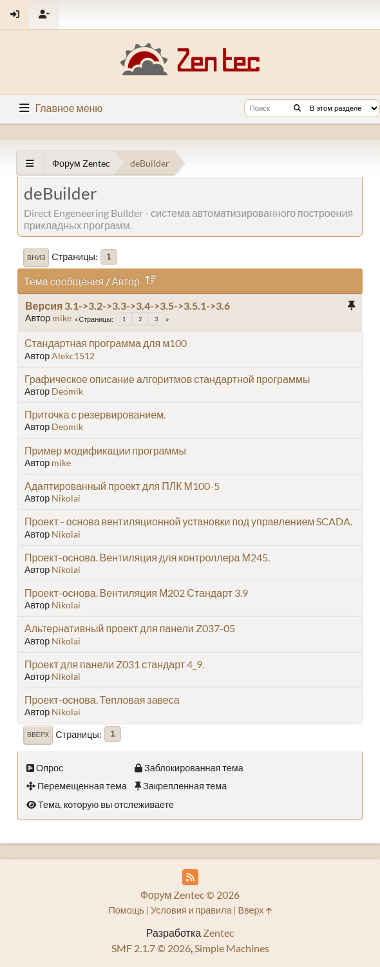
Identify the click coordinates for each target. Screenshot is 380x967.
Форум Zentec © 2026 (190, 894)
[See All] (30, 163)
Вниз (36, 257)
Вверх (38, 734)
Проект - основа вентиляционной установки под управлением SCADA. (188, 521)
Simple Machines (232, 948)
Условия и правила (191, 910)
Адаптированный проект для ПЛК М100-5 (122, 486)
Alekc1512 (73, 355)
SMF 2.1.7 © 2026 (151, 948)
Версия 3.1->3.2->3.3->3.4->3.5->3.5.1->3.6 (127, 305)
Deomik (67, 391)
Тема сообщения (64, 281)
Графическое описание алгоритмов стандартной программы (167, 379)
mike (61, 317)
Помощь (126, 910)
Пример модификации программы (105, 450)
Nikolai (66, 498)
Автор (136, 281)
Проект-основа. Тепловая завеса (102, 699)
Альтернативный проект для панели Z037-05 (129, 628)
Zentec (218, 932)
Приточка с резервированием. (95, 414)
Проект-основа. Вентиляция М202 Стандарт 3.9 (136, 593)
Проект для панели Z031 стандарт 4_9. (114, 664)
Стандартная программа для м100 (105, 343)
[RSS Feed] (190, 877)
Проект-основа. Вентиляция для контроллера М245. (147, 557)
